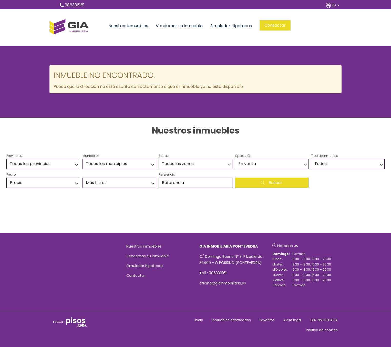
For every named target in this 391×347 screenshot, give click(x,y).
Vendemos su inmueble (179, 25)
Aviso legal (292, 320)
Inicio (198, 320)
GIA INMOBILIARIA (324, 320)
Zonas (164, 156)
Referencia (167, 174)
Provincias (14, 156)
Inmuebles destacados (231, 320)
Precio (11, 174)
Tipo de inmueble (324, 156)
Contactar (275, 25)
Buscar (271, 183)
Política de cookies (322, 330)
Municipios (91, 156)
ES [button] (333, 5)
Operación (243, 156)
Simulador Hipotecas (231, 25)
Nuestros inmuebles (128, 25)
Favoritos (267, 320)
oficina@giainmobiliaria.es (222, 283)
